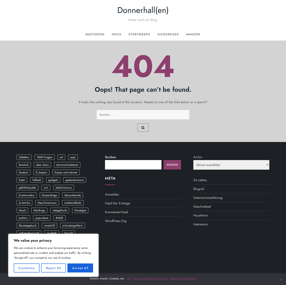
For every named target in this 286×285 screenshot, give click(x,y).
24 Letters (200, 180)
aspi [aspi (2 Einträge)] (73, 157)
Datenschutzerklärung (208, 197)
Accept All (80, 268)
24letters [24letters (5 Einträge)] (24, 157)
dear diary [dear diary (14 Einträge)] (42, 165)
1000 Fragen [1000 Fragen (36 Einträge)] (44, 157)
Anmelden (112, 194)
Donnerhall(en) (143, 10)
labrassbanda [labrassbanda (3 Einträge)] (73, 195)
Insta (116, 34)
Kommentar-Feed (116, 212)
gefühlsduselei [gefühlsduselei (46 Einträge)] (27, 187)
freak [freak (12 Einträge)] (22, 180)
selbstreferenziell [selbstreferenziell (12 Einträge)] (29, 233)
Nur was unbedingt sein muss (150, 278)
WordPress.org (115, 221)
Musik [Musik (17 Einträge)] (22, 210)
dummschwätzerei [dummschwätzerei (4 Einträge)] (67, 165)
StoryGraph (139, 34)
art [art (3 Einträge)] (61, 157)
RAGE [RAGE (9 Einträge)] (59, 218)
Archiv (197, 157)
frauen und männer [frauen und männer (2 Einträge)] (66, 172)
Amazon (193, 34)
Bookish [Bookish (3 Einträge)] (24, 165)
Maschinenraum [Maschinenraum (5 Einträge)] (47, 203)
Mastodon (95, 34)
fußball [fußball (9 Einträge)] (36, 180)
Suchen (110, 157)
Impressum (200, 224)
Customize (26, 268)
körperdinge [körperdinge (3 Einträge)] (49, 195)
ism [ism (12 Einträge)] (46, 187)
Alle (129, 278)
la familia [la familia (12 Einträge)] (24, 203)
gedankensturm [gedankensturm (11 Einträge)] (75, 180)
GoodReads (168, 34)
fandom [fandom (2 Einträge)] (23, 172)
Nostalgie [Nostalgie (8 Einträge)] (80, 210)
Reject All (53, 268)
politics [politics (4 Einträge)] (23, 218)
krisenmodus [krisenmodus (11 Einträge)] (26, 195)
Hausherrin (200, 215)
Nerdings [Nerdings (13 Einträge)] (39, 210)
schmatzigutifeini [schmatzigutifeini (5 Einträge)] (72, 225)
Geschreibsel (202, 206)
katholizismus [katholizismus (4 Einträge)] (64, 187)
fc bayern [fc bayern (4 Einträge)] (41, 172)
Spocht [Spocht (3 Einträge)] (68, 233)
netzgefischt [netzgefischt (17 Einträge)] (60, 210)
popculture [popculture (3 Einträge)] (41, 218)
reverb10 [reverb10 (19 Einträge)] (49, 225)
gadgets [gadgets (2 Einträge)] (53, 180)
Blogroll (198, 189)
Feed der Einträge (117, 203)
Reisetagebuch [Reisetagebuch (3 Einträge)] (28, 225)
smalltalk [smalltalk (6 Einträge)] (52, 233)
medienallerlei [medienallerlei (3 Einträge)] (72, 203)
